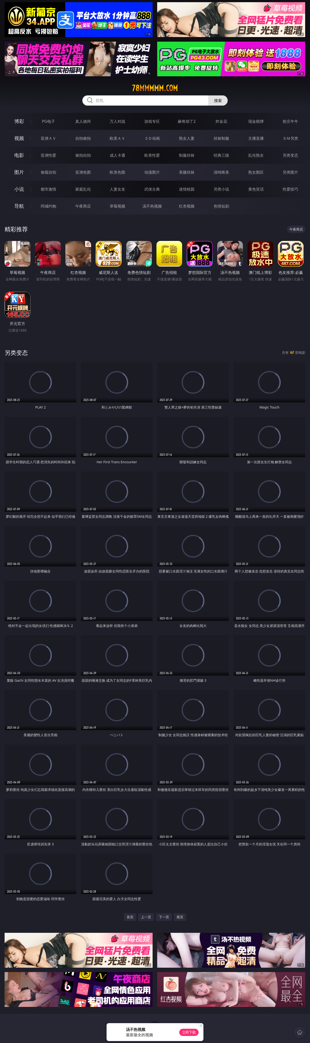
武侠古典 (152, 189)
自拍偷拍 (83, 138)
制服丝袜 (186, 155)
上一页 (146, 917)
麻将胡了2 (186, 121)
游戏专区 (152, 121)
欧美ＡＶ (117, 138)
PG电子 (48, 121)
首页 (130, 917)
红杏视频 (186, 206)
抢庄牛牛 (290, 121)
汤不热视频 (152, 206)
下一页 (164, 917)
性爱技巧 (290, 189)
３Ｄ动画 (152, 138)
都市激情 (48, 189)
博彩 (19, 121)
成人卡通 (117, 155)
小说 (19, 189)
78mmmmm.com (155, 88)
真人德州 (83, 121)
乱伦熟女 (256, 155)
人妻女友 (117, 189)
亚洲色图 (83, 172)
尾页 (180, 917)
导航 (19, 206)
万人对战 (117, 121)
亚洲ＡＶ (48, 138)
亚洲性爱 (48, 155)
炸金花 (221, 121)
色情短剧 (221, 206)
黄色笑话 (256, 189)
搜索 (218, 100)
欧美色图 (117, 172)
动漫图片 (152, 172)
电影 (19, 155)
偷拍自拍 (83, 155)
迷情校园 (186, 189)
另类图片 (290, 172)
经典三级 (221, 155)
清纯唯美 (221, 172)
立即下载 (189, 1032)
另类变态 (290, 155)
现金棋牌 (256, 121)
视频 (19, 138)
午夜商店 (83, 206)
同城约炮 (48, 206)
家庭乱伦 (83, 189)
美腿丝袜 (186, 172)
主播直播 (256, 138)
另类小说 (221, 189)
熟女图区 (256, 172)
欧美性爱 (152, 155)
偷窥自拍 (48, 172)
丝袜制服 (221, 138)
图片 (19, 172)
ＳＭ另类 (290, 138)
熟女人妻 (186, 138)
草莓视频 (117, 206)
